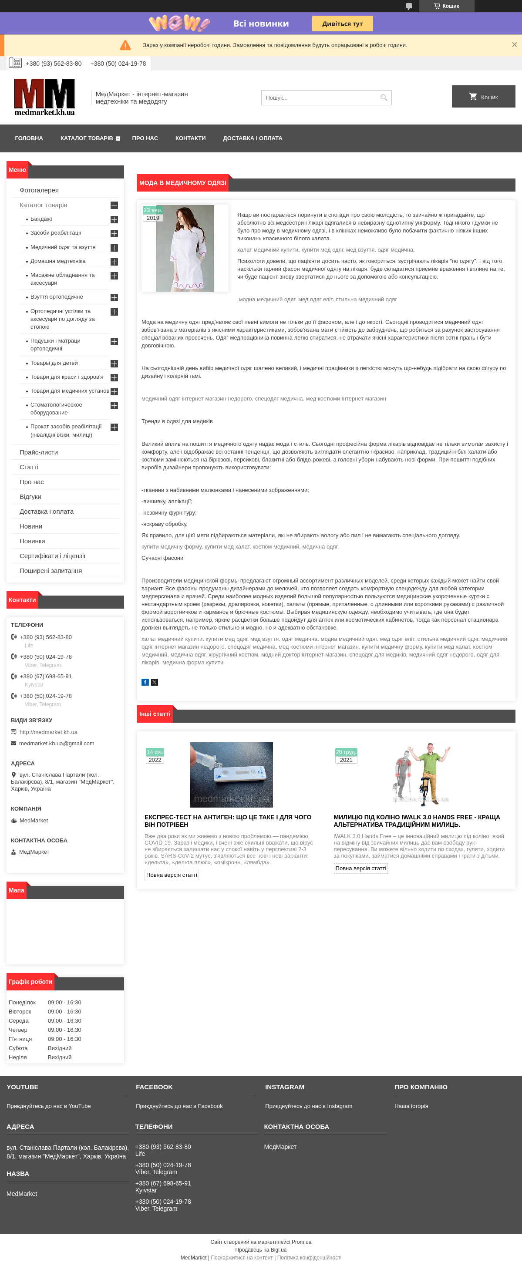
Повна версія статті (171, 875)
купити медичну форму (171, 546)
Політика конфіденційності (309, 1258)
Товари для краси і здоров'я (66, 377)
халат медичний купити (267, 249)
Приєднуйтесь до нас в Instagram (308, 1106)
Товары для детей (54, 363)
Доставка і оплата (253, 138)
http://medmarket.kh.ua (48, 732)
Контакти (190, 138)
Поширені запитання (51, 570)
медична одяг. (320, 546)
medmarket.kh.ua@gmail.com (56, 743)
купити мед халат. (448, 646)
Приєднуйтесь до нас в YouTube (49, 1106)
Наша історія (411, 1106)
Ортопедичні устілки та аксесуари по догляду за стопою (62, 319)
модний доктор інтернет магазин (303, 654)
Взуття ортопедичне (56, 296)
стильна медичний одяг (366, 299)
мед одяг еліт (315, 299)
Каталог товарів (87, 138)
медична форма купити (192, 662)
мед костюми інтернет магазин (346, 398)
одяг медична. (395, 249)
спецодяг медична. (280, 398)
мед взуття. (265, 639)
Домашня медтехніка (58, 261)
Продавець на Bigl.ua (260, 1250)
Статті (29, 467)
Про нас (145, 138)
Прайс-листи (39, 452)
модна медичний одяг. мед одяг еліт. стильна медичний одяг (399, 639)
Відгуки (30, 496)
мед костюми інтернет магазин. (319, 646)
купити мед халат (227, 546)
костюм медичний (276, 546)
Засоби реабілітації (55, 232)
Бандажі (41, 218)
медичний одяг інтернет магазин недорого (196, 398)
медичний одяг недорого (441, 654)
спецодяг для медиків (378, 654)
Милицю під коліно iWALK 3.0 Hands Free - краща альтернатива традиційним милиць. (417, 821)
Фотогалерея (39, 190)
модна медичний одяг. (268, 299)
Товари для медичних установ (69, 390)
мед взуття (360, 249)
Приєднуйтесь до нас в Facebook (179, 1106)
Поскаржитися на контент (242, 1258)
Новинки (32, 541)
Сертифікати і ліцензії (52, 555)
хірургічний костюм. (234, 654)
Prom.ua (301, 1242)
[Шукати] (384, 97)
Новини (31, 526)
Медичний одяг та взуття (62, 247)
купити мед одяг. (323, 249)
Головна (29, 138)
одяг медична (299, 639)
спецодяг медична (252, 646)
